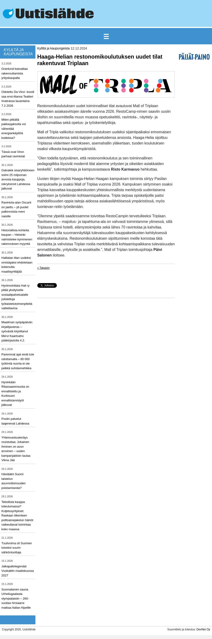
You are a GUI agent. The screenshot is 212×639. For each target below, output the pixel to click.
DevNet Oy (203, 629)
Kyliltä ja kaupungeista (53, 48)
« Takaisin (43, 268)
